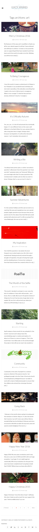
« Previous (6, 507)
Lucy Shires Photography (18, 520)
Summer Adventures (19, 199)
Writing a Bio (19, 159)
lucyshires (15, 39)
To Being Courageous (19, 76)
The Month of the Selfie (19, 283)
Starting (19, 323)
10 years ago (23, 120)
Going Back (19, 406)
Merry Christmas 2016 (19, 36)
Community (19, 363)
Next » (33, 507)
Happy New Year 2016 (19, 446)
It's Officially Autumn (19, 116)
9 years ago (23, 39)
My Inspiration (19, 242)
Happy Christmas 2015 (19, 486)
